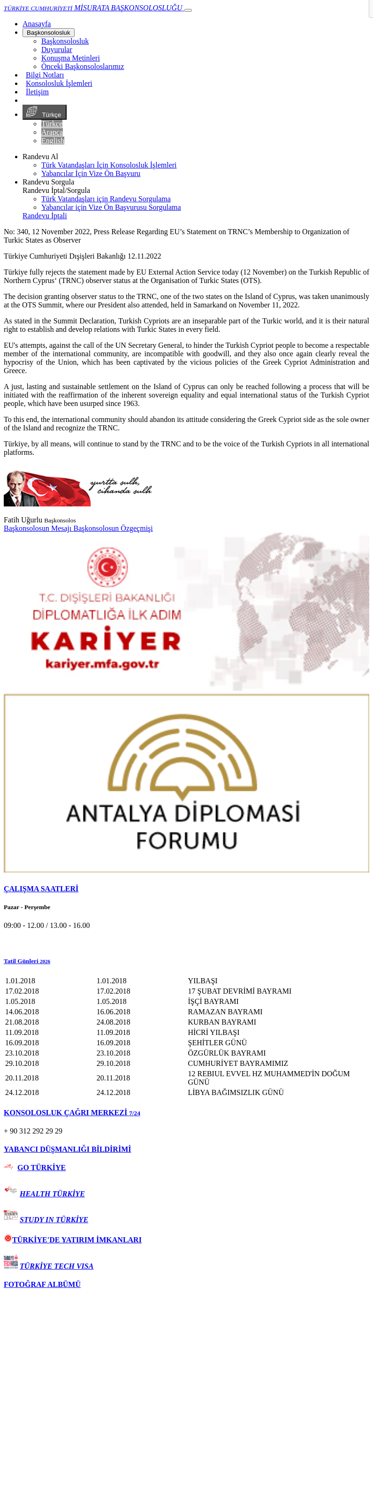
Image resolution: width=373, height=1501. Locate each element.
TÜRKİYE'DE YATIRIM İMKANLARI (73, 1240)
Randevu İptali (45, 216)
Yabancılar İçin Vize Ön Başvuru (90, 173)
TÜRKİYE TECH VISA (56, 1266)
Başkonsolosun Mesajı (38, 528)
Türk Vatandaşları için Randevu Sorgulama (106, 199)
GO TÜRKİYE (41, 1168)
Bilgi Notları (45, 75)
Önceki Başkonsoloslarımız (82, 66)
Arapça (52, 132)
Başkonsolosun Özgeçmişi (112, 528)
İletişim (37, 92)
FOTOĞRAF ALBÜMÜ (42, 1284)
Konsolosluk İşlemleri (59, 83)
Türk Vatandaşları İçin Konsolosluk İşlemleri (109, 165)
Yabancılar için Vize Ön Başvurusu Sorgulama (111, 207)
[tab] (186, 889)
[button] (186, 961)
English (52, 141)
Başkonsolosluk (48, 32)
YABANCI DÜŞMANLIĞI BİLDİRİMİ (67, 1149)
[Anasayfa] (37, 24)
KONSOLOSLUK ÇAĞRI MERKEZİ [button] (72, 1113)
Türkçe (44, 112)
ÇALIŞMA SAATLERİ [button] (41, 889)
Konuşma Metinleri (70, 58)
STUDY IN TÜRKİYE (54, 1220)
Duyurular (56, 50)
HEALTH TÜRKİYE (52, 1194)
